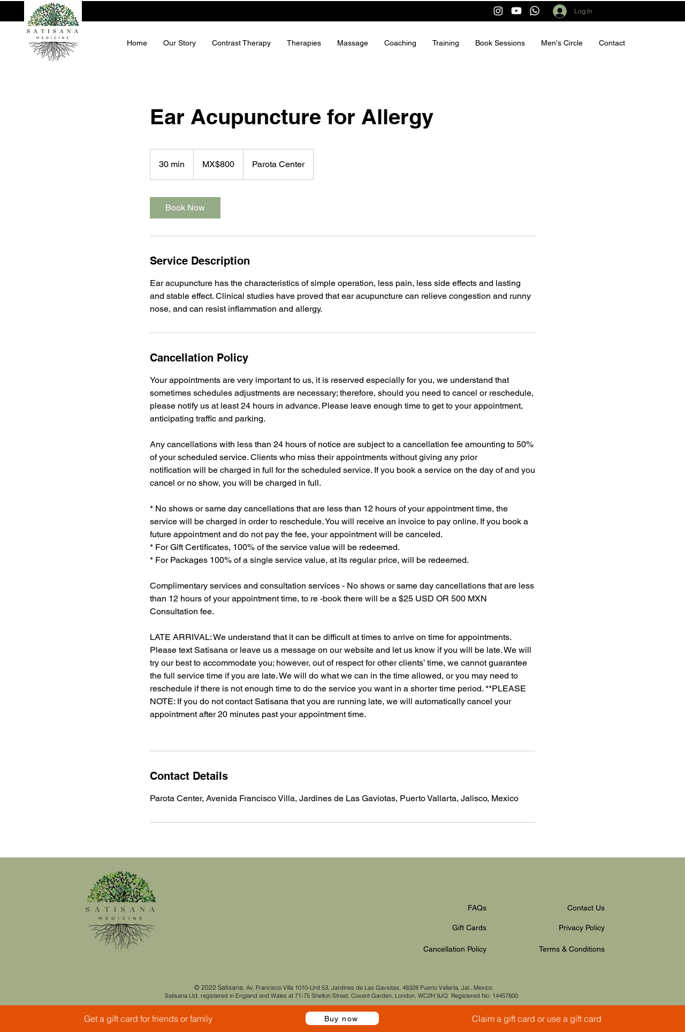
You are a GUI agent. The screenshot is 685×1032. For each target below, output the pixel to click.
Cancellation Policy (454, 949)
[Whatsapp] (535, 11)
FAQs (477, 907)
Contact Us (586, 907)
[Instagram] (498, 11)
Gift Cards (469, 927)
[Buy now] (342, 1018)
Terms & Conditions (572, 949)
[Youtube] (516, 11)
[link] (185, 208)
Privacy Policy (582, 927)
